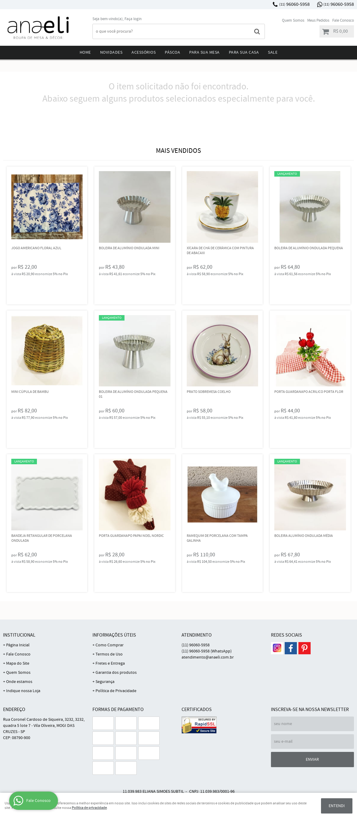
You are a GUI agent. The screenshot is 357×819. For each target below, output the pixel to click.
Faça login (133, 19)
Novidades (111, 52)
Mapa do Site (17, 663)
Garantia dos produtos (116, 672)
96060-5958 (294, 4)
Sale (272, 52)
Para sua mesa (204, 52)
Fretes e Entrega (110, 663)
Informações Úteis (114, 635)
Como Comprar (110, 645)
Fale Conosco (343, 20)
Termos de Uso (109, 654)
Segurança (105, 681)
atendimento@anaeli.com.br (208, 657)
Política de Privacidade (116, 691)
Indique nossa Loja (23, 691)
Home (85, 52)
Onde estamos (19, 681)
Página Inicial (18, 645)
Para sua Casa (244, 52)
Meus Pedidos (318, 20)
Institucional (19, 635)
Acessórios (144, 52)
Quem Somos (293, 20)
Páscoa (172, 52)
